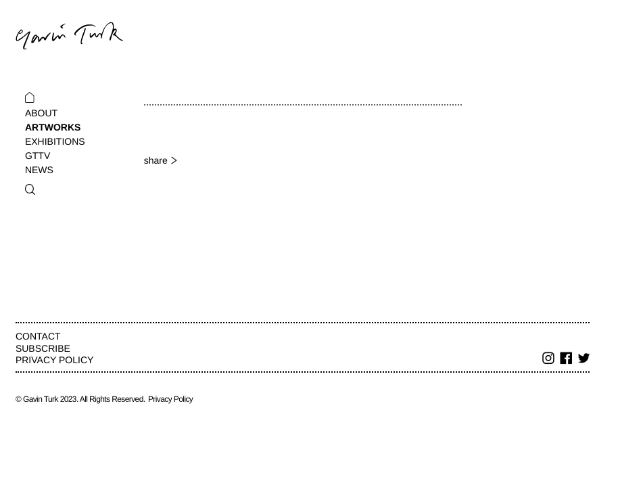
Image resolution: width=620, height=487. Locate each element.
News (39, 169)
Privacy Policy (54, 359)
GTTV (37, 155)
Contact (38, 336)
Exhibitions (55, 141)
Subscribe (43, 348)
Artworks (52, 127)
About (41, 113)
